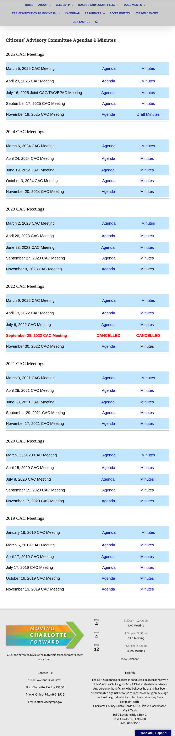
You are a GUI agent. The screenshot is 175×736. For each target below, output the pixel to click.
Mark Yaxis (130, 710)
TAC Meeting (136, 625)
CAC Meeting (136, 638)
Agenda (109, 68)
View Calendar (130, 659)
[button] (96, 21)
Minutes (148, 68)
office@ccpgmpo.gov (49, 701)
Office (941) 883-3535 (49, 694)
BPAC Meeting (136, 650)
